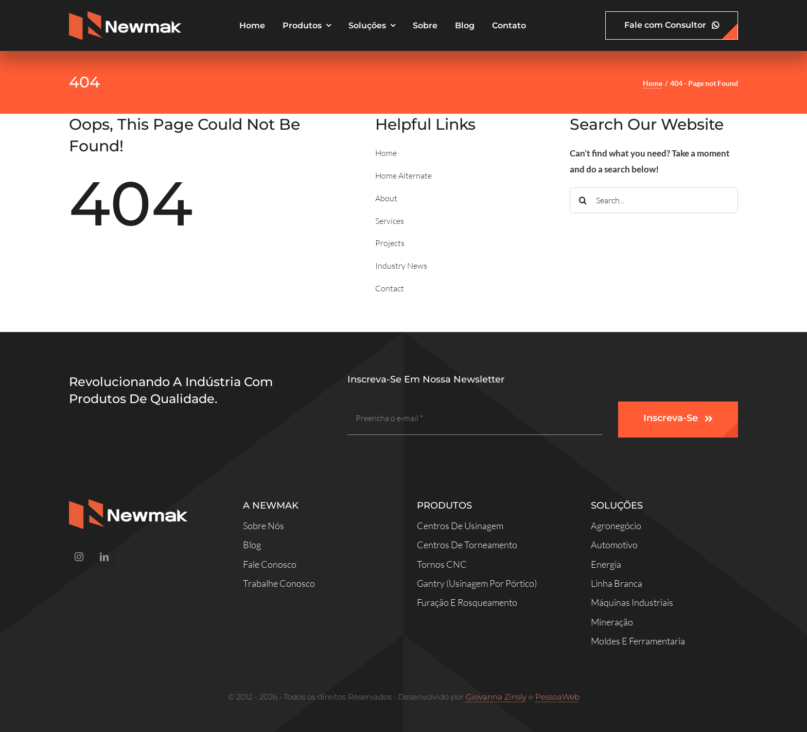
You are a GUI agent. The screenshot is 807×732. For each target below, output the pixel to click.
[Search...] (654, 200)
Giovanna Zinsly (496, 697)
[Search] (582, 200)
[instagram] (79, 557)
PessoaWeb (557, 697)
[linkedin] (104, 557)
